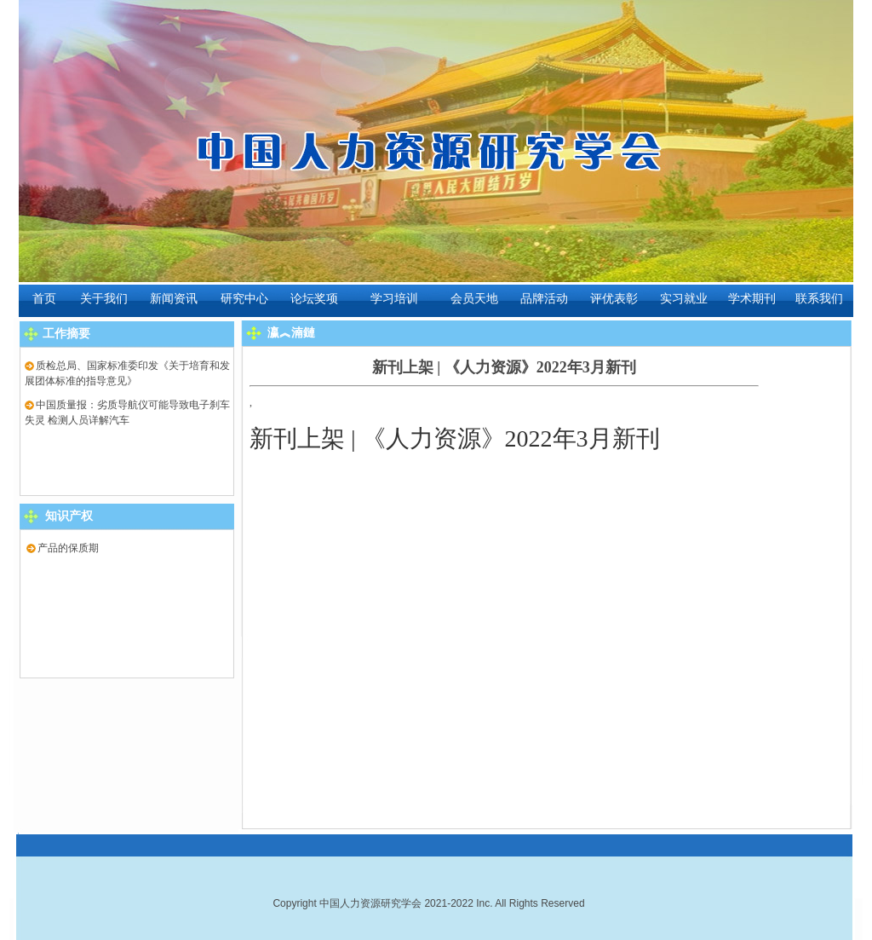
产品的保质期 (62, 548)
